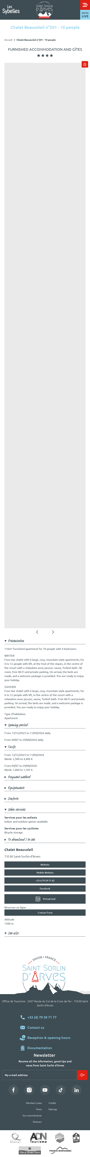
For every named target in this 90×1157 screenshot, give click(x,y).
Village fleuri (29, 1150)
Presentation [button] (16, 641)
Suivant (52, 632)
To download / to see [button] (21, 839)
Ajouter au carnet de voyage (85, 64)
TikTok (61, 1090)
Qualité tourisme (16, 1138)
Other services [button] (16, 809)
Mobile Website (45, 872)
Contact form (45, 912)
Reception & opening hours (48, 1038)
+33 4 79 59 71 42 (45, 880)
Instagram (29, 1090)
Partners (37, 1122)
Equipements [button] (16, 788)
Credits (52, 1103)
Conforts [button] (13, 799)
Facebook (45, 888)
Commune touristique (59, 1138)
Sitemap (52, 1109)
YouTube (45, 1090)
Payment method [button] (19, 777)
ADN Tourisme (38, 1138)
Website (45, 864)
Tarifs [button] (11, 747)
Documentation (39, 1048)
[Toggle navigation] (85, 5)
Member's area (34, 1103)
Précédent (37, 632)
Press (39, 1109)
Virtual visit (49, 898)
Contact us (35, 1027)
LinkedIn (76, 1090)
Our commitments (32, 1115)
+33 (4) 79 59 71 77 (41, 1017)
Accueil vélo (76, 1138)
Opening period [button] (17, 725)
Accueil (8, 40)
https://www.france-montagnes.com (60, 1150)
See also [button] (13, 933)
